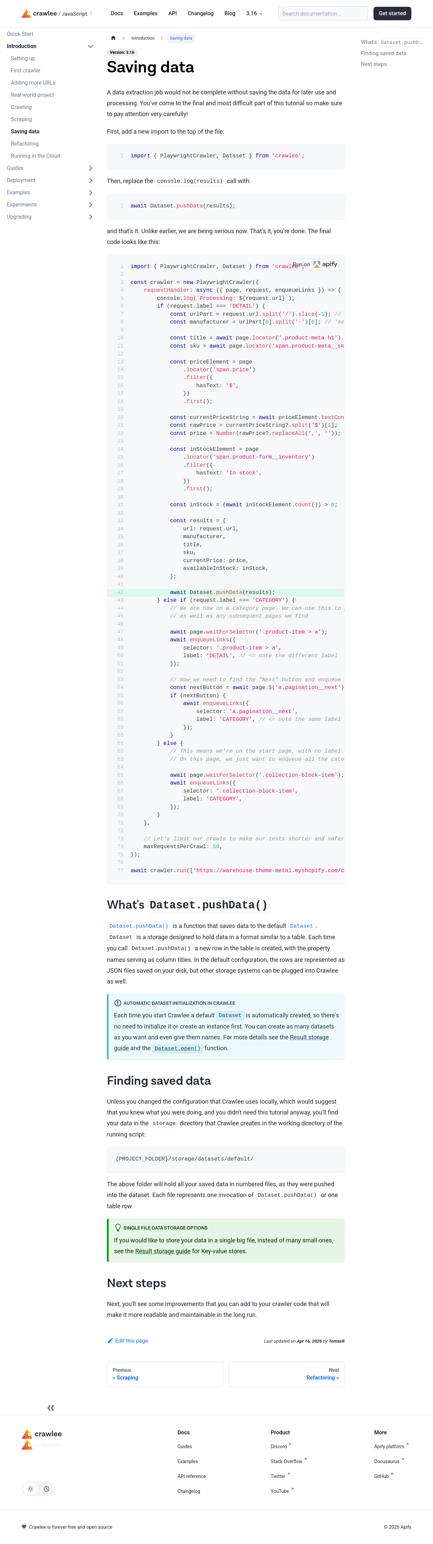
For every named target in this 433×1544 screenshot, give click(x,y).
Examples (146, 13)
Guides (185, 1446)
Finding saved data (383, 53)
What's (393, 43)
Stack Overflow (290, 1461)
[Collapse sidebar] (50, 1408)
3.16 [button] (251, 13)
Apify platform (392, 1446)
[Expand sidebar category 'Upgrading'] (90, 217)
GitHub (385, 1476)
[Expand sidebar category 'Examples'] (90, 192)
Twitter (281, 1476)
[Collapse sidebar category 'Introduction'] (90, 46)
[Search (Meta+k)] (323, 13)
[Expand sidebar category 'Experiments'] (90, 204)
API (172, 13)
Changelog (201, 13)
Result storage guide (163, 1251)
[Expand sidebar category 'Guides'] (90, 168)
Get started (392, 13)
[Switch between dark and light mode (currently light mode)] (38, 1488)
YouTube (283, 1491)
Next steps (374, 64)
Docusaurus (390, 1461)
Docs (117, 13)
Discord (282, 1446)
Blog (230, 13)
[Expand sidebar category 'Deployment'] (90, 180)
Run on (317, 264)
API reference (192, 1476)
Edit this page (127, 1341)
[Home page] (113, 38)
